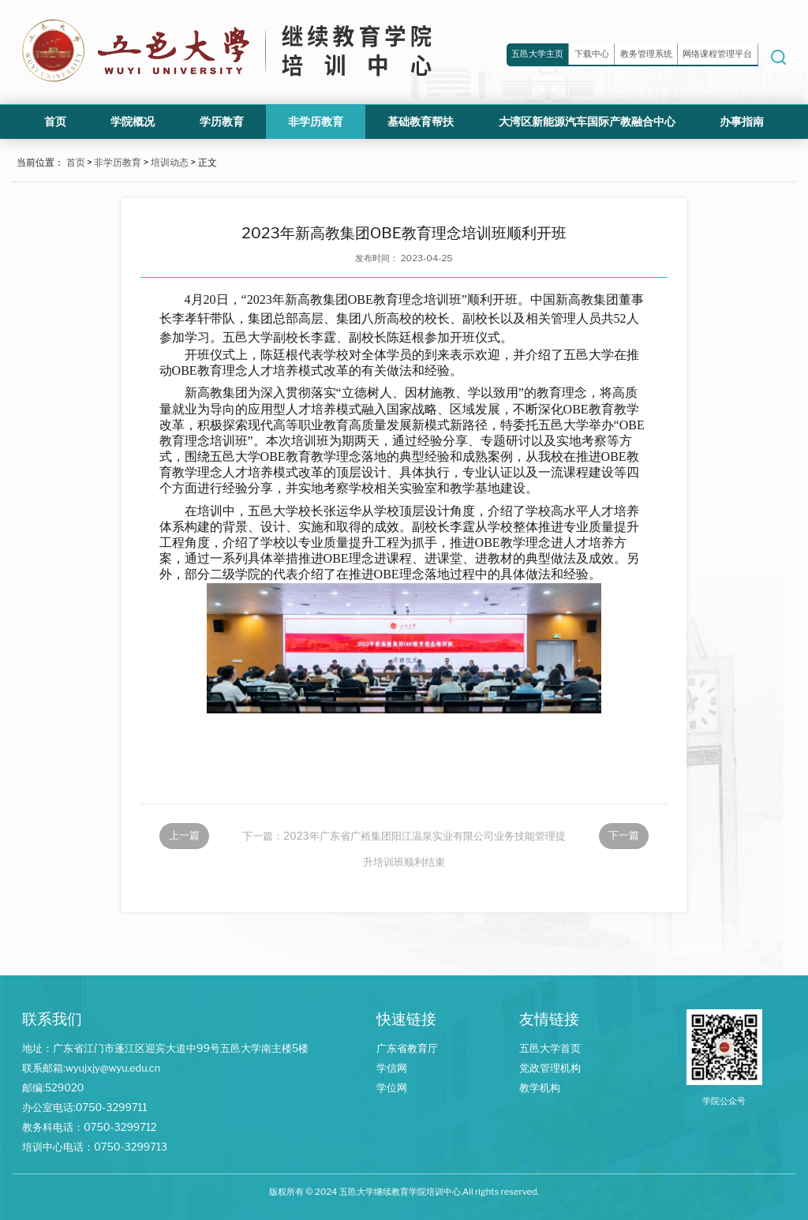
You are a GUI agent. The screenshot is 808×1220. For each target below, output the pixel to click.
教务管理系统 (646, 53)
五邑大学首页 (550, 1048)
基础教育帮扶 (420, 121)
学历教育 (222, 121)
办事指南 (742, 121)
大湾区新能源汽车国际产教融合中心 (587, 121)
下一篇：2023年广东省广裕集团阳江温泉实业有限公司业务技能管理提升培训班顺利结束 (403, 840)
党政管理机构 (550, 1068)
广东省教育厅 (407, 1048)
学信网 (391, 1068)
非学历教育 (315, 121)
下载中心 (591, 53)
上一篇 (184, 835)
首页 (55, 121)
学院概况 (132, 121)
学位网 (391, 1088)
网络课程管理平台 (717, 53)
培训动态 (170, 162)
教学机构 (539, 1088)
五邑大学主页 (537, 53)
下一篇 (623, 835)
